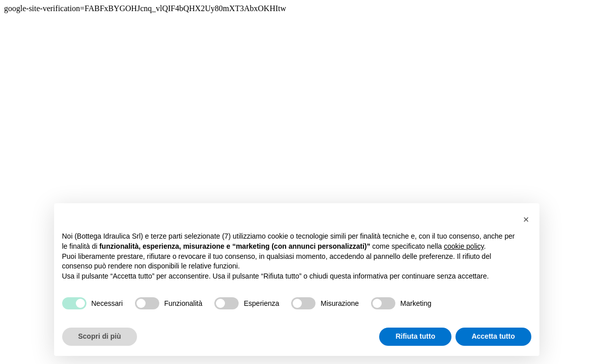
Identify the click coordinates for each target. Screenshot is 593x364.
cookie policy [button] (464, 246)
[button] (526, 219)
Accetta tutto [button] (493, 336)
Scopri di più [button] (99, 336)
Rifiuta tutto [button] (415, 336)
